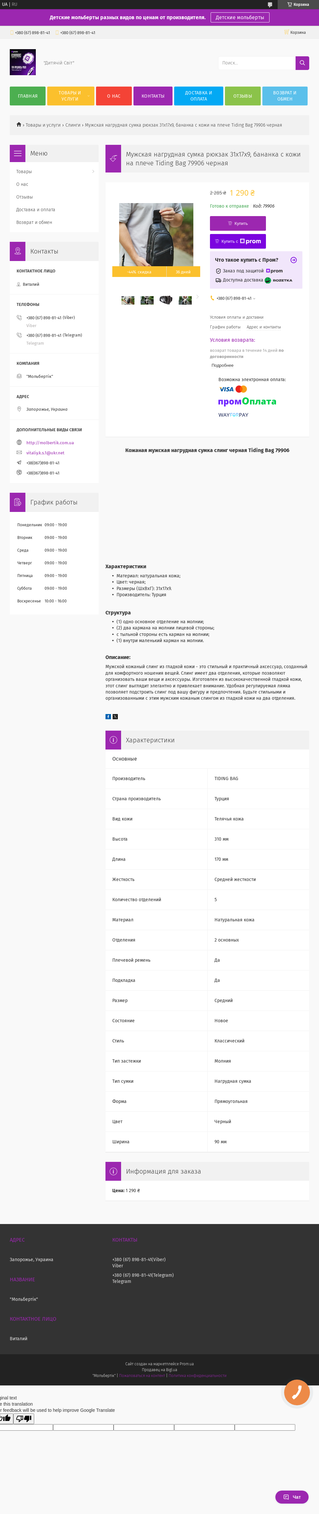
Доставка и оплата (198, 96)
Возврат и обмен (285, 96)
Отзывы (242, 96)
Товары (24, 171)
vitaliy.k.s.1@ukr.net (45, 452)
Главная (27, 96)
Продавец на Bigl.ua (159, 1370)
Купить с (241, 241)
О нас (114, 96)
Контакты (153, 96)
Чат (292, 1497)
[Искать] (302, 63)
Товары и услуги (70, 96)
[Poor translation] (23, 1418)
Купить (241, 223)
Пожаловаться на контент (142, 1375)
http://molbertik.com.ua (50, 442)
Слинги (72, 125)
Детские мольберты (240, 17)
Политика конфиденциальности (198, 1375)
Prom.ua (187, 1364)
